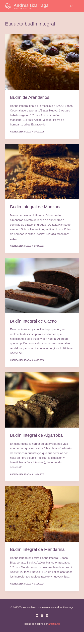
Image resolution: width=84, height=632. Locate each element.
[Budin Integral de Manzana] (42, 171)
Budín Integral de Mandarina (37, 549)
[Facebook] (42, 615)
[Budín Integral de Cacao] (42, 285)
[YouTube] (47, 615)
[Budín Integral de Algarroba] (42, 399)
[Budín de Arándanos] (42, 62)
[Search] (71, 6)
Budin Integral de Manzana (36, 206)
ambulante (54, 623)
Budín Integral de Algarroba (36, 435)
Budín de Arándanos (29, 97)
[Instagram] (37, 615)
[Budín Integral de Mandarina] (42, 514)
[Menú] (77, 5)
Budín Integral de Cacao (33, 321)
